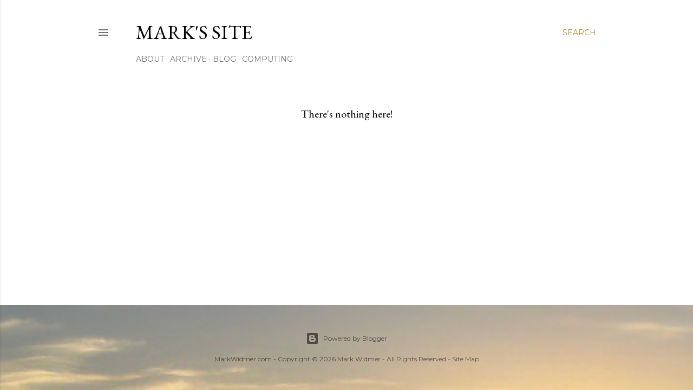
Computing (267, 59)
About (150, 59)
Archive (188, 59)
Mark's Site (194, 32)
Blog (224, 59)
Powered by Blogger (346, 338)
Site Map (465, 359)
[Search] (579, 33)
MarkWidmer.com (243, 359)
